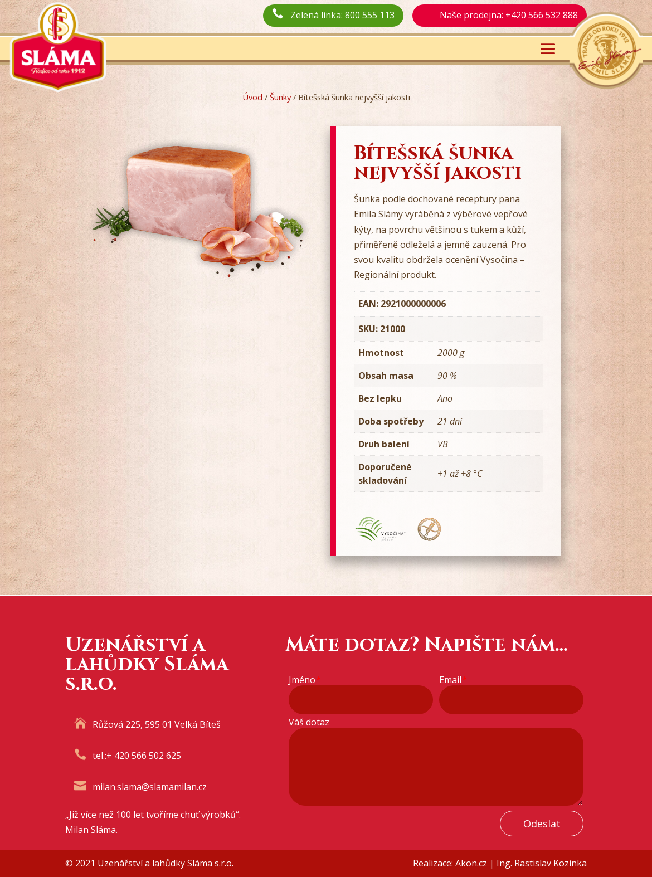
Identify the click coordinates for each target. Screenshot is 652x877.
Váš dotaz (309, 722)
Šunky (280, 97)
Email (452, 680)
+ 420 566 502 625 (143, 755)
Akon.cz (471, 863)
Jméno (304, 680)
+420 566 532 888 (541, 15)
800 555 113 (370, 15)
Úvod (252, 97)
